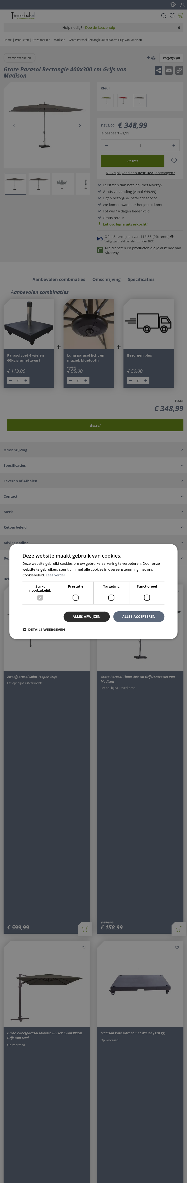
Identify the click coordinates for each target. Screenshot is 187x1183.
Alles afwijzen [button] (87, 616)
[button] (43, 629)
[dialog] (93, 591)
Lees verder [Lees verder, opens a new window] (55, 575)
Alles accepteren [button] (139, 616)
